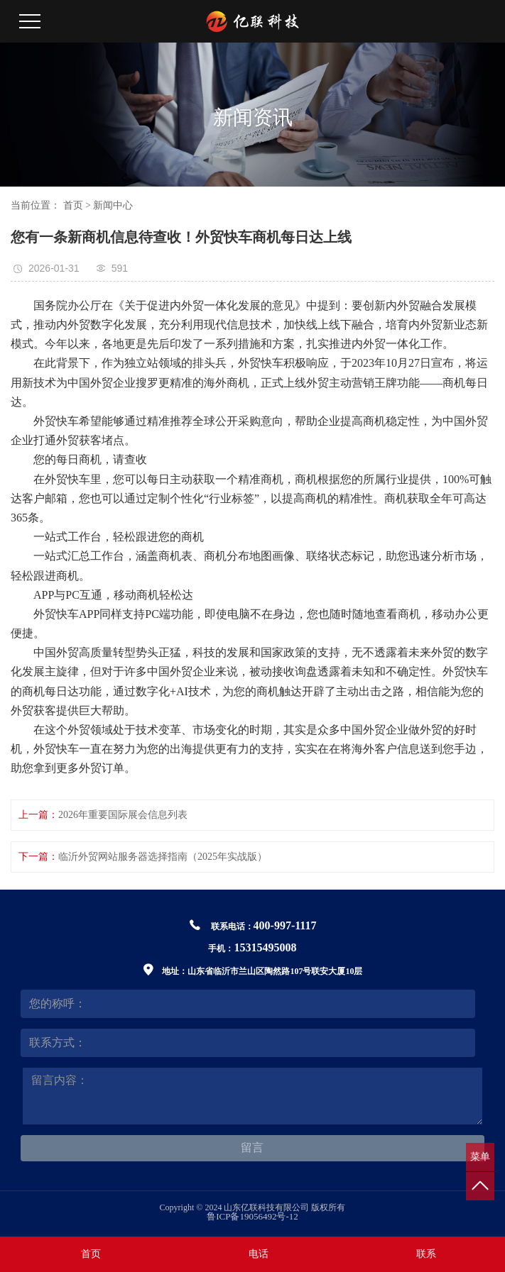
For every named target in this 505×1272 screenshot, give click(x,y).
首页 (73, 205)
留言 (252, 1147)
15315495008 (265, 947)
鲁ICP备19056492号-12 (252, 1216)
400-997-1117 (285, 925)
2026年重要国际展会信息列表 (123, 814)
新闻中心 (113, 205)
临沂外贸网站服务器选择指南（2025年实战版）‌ (162, 856)
